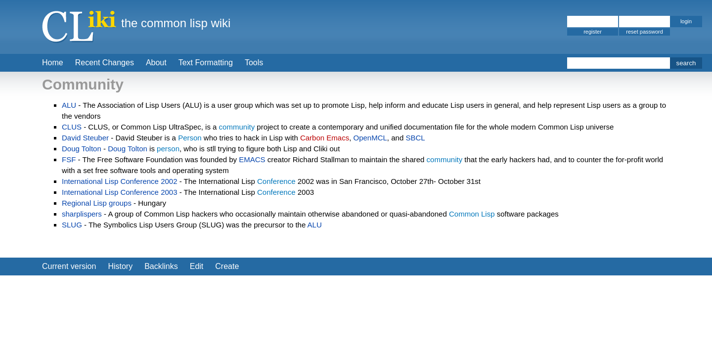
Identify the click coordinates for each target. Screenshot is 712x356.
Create (227, 266)
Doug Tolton (81, 148)
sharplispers (82, 214)
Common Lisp (472, 214)
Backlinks (161, 266)
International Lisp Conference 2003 (120, 192)
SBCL (415, 138)
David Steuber (85, 138)
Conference (276, 181)
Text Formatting (205, 62)
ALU (69, 105)
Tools (254, 62)
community (237, 127)
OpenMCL (370, 138)
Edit (197, 266)
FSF (69, 159)
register (592, 32)
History (120, 266)
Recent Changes (104, 62)
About (156, 62)
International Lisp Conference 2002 (120, 181)
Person (190, 138)
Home (52, 62)
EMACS (252, 159)
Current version (69, 266)
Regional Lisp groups (97, 203)
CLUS (72, 127)
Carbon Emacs (324, 138)
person (168, 148)
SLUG (72, 225)
